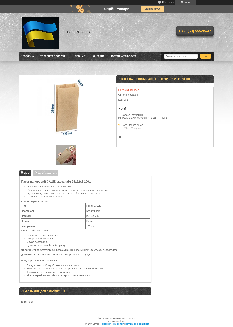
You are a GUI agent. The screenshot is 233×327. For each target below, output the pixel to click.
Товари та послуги (52, 56)
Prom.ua (131, 318)
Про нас (80, 56)
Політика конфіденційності (137, 324)
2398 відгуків (168, 2)
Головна (28, 56)
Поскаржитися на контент (112, 324)
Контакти (98, 56)
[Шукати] (205, 56)
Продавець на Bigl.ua (116, 321)
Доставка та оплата (123, 56)
